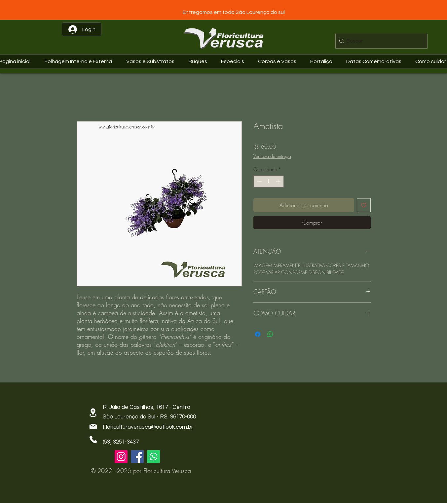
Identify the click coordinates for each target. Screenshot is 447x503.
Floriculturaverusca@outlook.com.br (148, 427)
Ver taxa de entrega (272, 156)
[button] (375, 61)
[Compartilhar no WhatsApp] (270, 334)
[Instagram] (121, 456)
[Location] (93, 413)
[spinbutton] (269, 181)
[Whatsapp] (153, 456)
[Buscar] (379, 41)
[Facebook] (137, 456)
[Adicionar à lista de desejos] (364, 205)
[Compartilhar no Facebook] (258, 334)
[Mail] (93, 426)
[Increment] (279, 181)
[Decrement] (258, 181)
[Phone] (93, 439)
